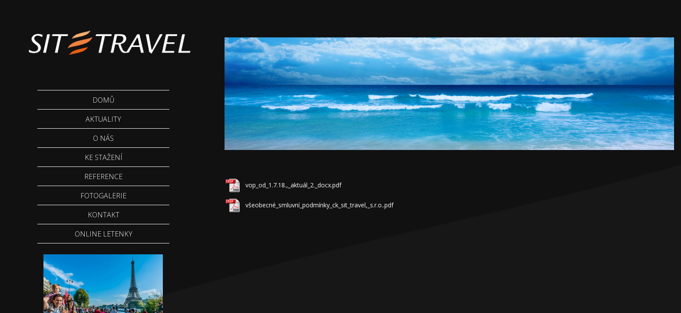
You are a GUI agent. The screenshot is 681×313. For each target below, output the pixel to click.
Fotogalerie (103, 195)
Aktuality (103, 119)
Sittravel (108, 37)
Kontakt (103, 215)
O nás (103, 138)
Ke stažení (103, 157)
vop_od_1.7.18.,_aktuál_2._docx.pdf (293, 185)
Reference (103, 176)
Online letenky (103, 234)
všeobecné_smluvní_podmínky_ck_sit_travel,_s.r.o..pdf (319, 205)
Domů (104, 100)
